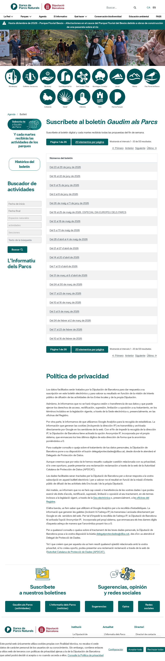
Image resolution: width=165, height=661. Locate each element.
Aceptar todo (135, 649)
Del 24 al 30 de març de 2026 (66, 284)
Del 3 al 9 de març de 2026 (64, 311)
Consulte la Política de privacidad (85, 655)
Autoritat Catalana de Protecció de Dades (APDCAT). (76, 551)
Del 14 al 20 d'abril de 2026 (64, 257)
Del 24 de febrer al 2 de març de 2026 (70, 320)
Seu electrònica (101, 497)
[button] (58, 142)
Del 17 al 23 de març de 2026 (65, 293)
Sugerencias (99, 606)
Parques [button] (26, 16)
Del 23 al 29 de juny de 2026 (65, 167)
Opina (125, 606)
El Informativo (60, 16)
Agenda (42, 16)
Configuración (115, 649)
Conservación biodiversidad (108, 16)
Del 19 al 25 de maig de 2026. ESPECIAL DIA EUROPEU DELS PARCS (88, 212)
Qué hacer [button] (80, 16)
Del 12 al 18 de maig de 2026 (65, 221)
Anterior (129, 148)
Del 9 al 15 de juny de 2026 (64, 185)
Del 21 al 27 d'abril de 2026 (64, 248)
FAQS (158, 16)
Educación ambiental (139, 16)
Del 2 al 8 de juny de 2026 (64, 194)
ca (148, 7)
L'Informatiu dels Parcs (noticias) (62, 606)
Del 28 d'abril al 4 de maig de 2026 (69, 239)
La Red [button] (8, 16)
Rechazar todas (155, 649)
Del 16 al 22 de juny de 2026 (65, 176)
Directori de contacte (146, 634)
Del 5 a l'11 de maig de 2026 (65, 230)
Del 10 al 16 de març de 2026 (65, 302)
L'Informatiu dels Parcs (21, 263)
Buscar (17, 249)
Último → (152, 148)
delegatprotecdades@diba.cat (112, 533)
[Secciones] (16, 232)
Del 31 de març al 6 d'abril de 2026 (68, 275)
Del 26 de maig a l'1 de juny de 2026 (69, 203)
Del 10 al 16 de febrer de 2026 (66, 338)
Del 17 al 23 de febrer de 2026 (66, 329)
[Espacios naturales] (20, 218)
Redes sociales (149, 606)
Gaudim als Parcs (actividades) (23, 606)
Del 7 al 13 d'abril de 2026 (64, 266)
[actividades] (16, 225)
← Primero (118, 148)
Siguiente (140, 148)
